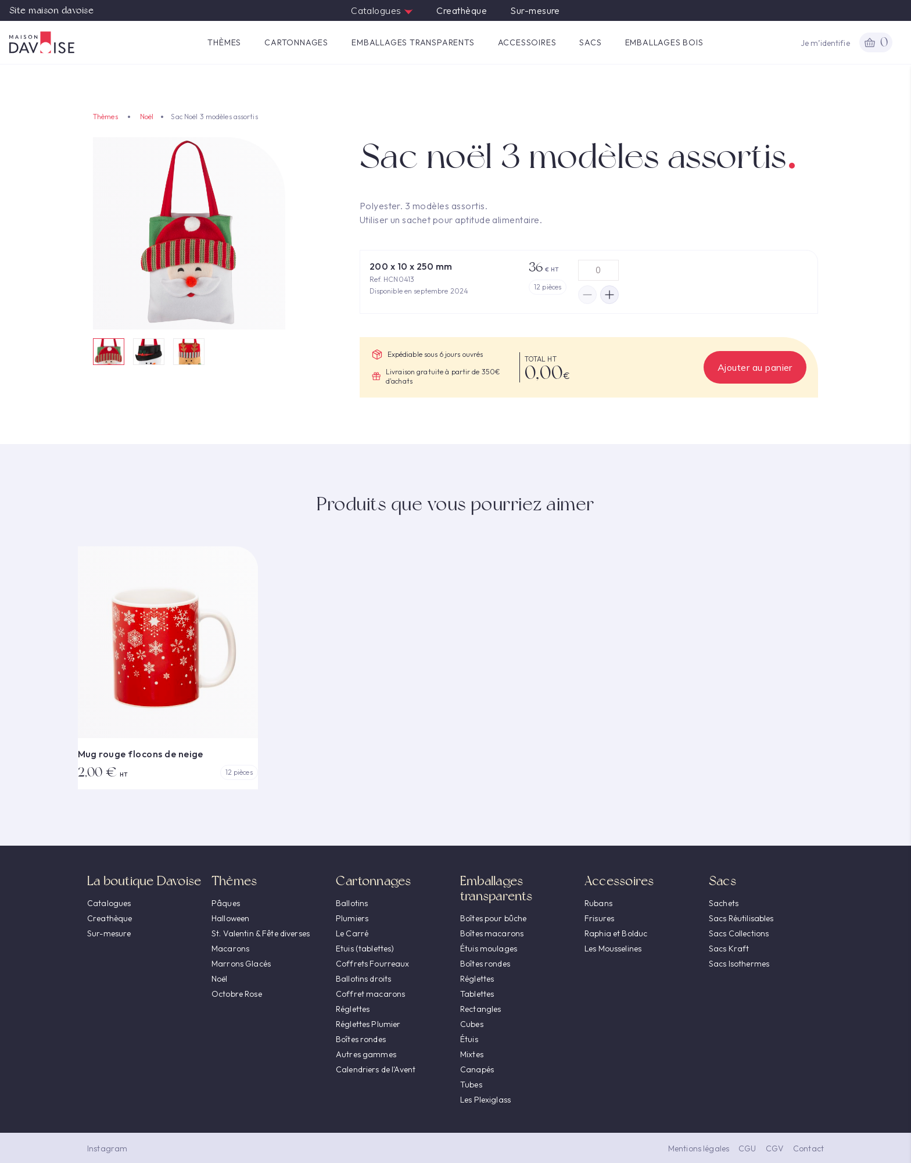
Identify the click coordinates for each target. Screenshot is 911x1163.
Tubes (471, 1084)
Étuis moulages (488, 948)
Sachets (723, 903)
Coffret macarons (370, 994)
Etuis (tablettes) (365, 948)
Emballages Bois (664, 42)
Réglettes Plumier (368, 1024)
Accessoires (527, 42)
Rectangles (480, 1009)
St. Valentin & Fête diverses (260, 933)
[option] (189, 233)
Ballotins (352, 903)
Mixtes (471, 1054)
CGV (775, 1148)
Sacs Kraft (729, 948)
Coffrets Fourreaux (373, 963)
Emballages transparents (413, 42)
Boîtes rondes (361, 1039)
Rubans (598, 903)
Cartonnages (296, 42)
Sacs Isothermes (739, 963)
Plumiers (352, 918)
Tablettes (477, 994)
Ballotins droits (363, 979)
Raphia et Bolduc (615, 933)
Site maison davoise (51, 10)
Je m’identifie (825, 43)
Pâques (225, 903)
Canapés (477, 1069)
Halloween (230, 918)
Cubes (471, 1024)
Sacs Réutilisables (741, 918)
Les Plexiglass (485, 1099)
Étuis (469, 1039)
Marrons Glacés (241, 963)
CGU (747, 1148)
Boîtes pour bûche (493, 918)
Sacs (590, 42)
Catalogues (382, 10)
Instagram (107, 1148)
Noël (146, 116)
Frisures (599, 918)
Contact (808, 1148)
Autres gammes (366, 1054)
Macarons (230, 948)
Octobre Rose (236, 994)
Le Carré (352, 933)
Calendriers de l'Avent (375, 1069)
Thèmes (224, 42)
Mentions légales (698, 1148)
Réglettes (353, 1009)
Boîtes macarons (491, 933)
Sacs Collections (739, 933)
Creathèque (461, 10)
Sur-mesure (535, 10)
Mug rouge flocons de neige (140, 754)
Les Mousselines (612, 948)
